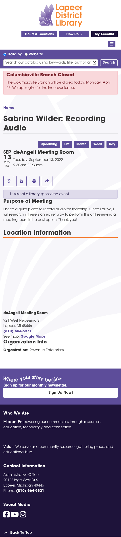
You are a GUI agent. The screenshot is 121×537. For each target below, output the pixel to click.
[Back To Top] (60, 533)
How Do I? (74, 34)
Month (81, 144)
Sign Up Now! (60, 393)
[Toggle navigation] (112, 44)
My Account (104, 34)
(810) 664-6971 (17, 331)
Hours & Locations (39, 34)
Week (97, 144)
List (66, 144)
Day (112, 144)
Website (36, 54)
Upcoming (49, 144)
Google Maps (33, 337)
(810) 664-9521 (30, 491)
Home (8, 108)
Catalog (15, 54)
